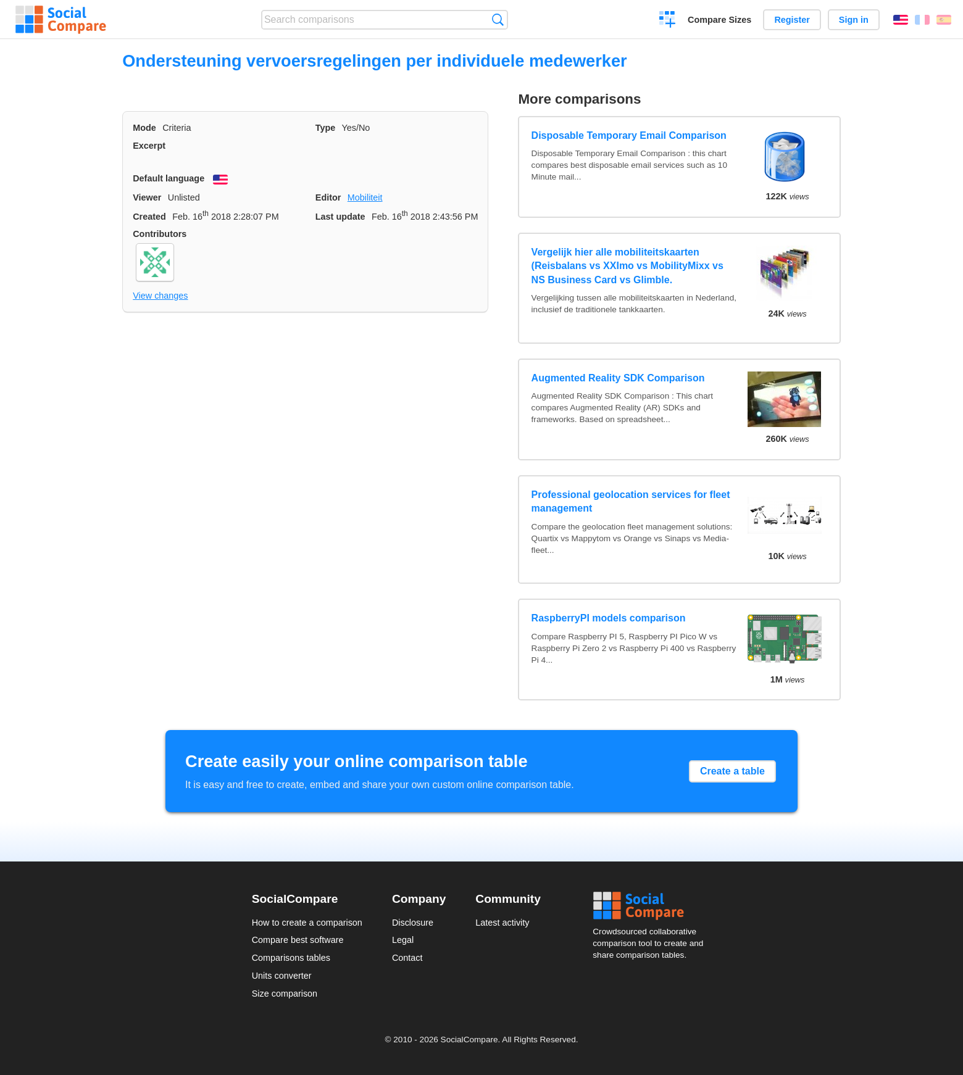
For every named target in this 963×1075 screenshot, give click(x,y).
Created (149, 217)
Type (325, 128)
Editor (328, 197)
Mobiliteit (365, 197)
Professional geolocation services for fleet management (631, 501)
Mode (144, 128)
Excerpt (149, 146)
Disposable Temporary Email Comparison (629, 135)
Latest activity (502, 923)
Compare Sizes (719, 20)
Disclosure (412, 923)
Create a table (732, 771)
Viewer (147, 197)
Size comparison (284, 993)
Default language (168, 178)
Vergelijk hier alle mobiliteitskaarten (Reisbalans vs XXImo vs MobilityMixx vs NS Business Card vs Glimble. (627, 266)
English (900, 20)
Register (792, 20)
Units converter (282, 976)
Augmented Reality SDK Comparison (618, 378)
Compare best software (298, 940)
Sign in (854, 20)
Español (943, 20)
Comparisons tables (291, 958)
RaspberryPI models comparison (609, 618)
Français (922, 20)
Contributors (159, 234)
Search (498, 19)
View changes (160, 296)
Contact (407, 958)
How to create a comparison (307, 923)
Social (652, 906)
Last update (340, 217)
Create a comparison (667, 21)
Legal (403, 940)
